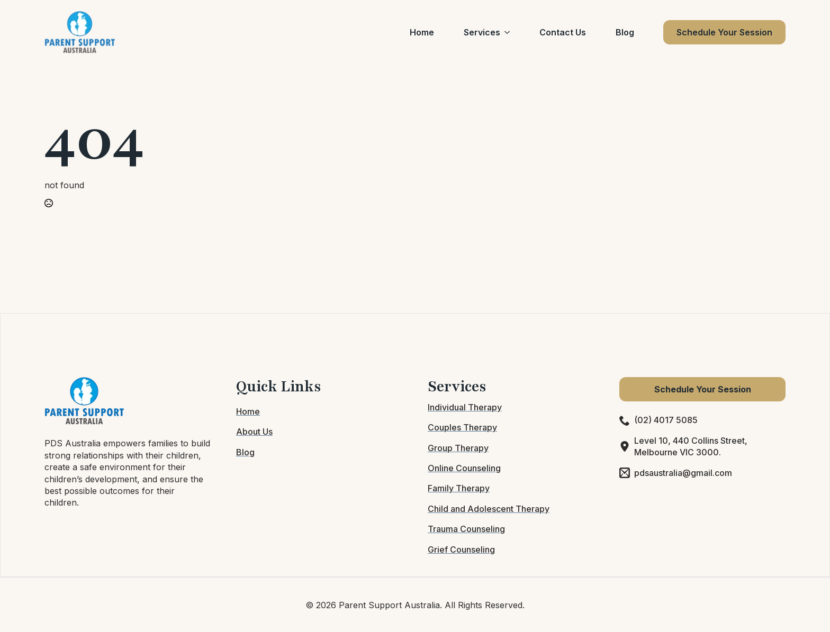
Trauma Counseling (466, 529)
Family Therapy (459, 488)
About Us (254, 431)
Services (482, 32)
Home (422, 32)
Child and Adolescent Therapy (488, 508)
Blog (625, 32)
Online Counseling (464, 468)
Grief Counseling (461, 549)
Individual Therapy (465, 407)
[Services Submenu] (509, 32)
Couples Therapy (462, 427)
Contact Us (562, 32)
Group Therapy (458, 448)
